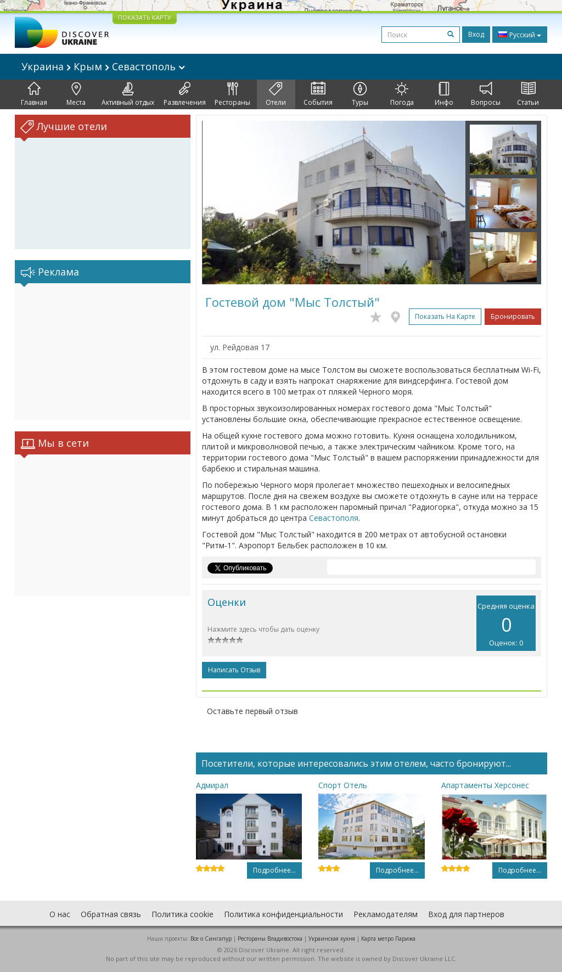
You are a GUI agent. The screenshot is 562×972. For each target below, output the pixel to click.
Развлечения (185, 94)
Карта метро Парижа (388, 938)
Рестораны (232, 94)
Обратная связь (111, 914)
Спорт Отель (342, 785)
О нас (59, 914)
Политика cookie (182, 914)
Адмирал (212, 785)
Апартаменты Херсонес (485, 785)
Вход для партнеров (466, 914)
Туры (360, 94)
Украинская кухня (331, 938)
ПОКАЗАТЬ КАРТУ (144, 17)
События (318, 94)
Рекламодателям (385, 914)
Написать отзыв (234, 670)
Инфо (444, 94)
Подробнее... (274, 870)
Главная (34, 94)
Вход (476, 34)
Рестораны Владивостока (270, 938)
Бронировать (513, 316)
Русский (519, 35)
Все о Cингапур (211, 938)
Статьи (528, 94)
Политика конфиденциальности (283, 914)
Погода (402, 94)
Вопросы (486, 94)
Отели (276, 94)
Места (76, 94)
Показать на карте (445, 316)
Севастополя (333, 518)
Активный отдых (128, 94)
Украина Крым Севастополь (103, 66)
